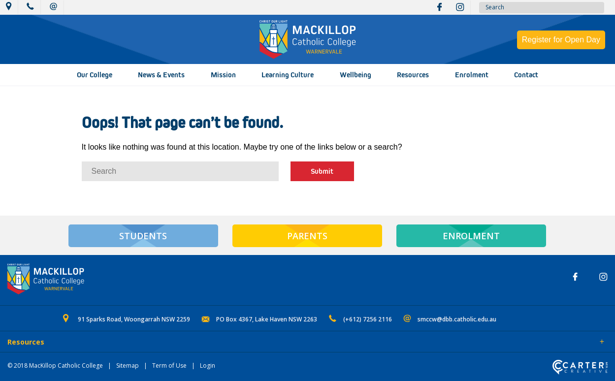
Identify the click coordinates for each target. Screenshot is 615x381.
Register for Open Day (561, 39)
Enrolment (471, 75)
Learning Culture (287, 75)
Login (207, 365)
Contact (526, 75)
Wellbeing (355, 75)
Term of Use (169, 365)
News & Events (161, 75)
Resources (413, 75)
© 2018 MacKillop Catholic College (55, 365)
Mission (223, 75)
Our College (94, 75)
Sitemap (127, 365)
